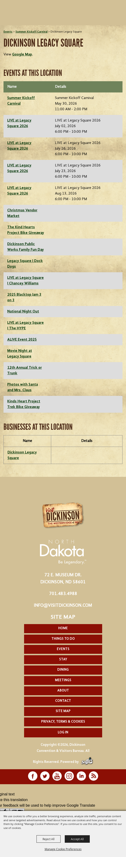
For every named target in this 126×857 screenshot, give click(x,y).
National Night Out (23, 311)
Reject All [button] (48, 839)
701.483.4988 (63, 594)
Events (8, 31)
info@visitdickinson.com (63, 605)
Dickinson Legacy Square (22, 455)
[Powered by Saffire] (87, 762)
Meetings (63, 680)
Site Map (63, 711)
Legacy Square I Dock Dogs (25, 264)
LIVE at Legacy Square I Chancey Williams (25, 280)
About (63, 690)
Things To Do (63, 639)
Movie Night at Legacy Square (19, 353)
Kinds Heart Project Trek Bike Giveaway (23, 404)
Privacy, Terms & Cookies (63, 722)
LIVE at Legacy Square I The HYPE (25, 325)
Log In (63, 732)
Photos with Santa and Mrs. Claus (22, 387)
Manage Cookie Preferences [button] (63, 849)
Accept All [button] (77, 839)
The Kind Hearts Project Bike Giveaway (25, 230)
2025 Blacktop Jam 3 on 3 (24, 297)
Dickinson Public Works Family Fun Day (25, 247)
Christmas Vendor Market (22, 213)
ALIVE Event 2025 (22, 340)
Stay (63, 659)
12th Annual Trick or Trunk (24, 370)
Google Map (22, 54)
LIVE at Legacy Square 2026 (19, 123)
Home (63, 628)
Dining (63, 670)
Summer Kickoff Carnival (31, 31)
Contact (63, 701)
